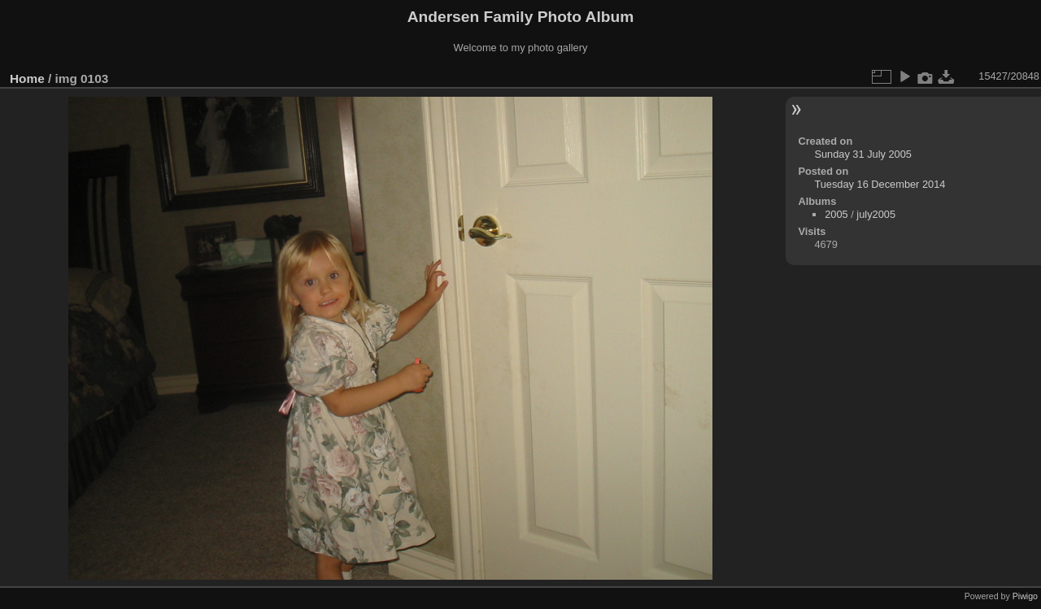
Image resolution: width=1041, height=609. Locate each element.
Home (27, 78)
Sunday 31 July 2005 (863, 154)
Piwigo (1025, 596)
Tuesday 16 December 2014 (879, 184)
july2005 (875, 214)
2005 (836, 214)
